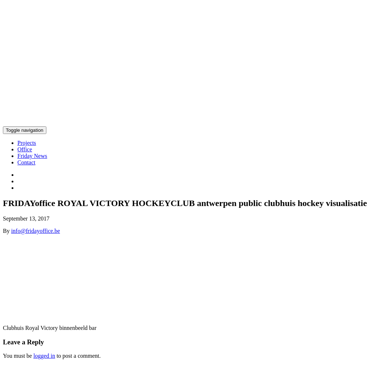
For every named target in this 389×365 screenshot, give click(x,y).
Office (24, 149)
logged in (44, 356)
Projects (26, 143)
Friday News (32, 156)
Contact (26, 162)
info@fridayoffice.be (35, 231)
